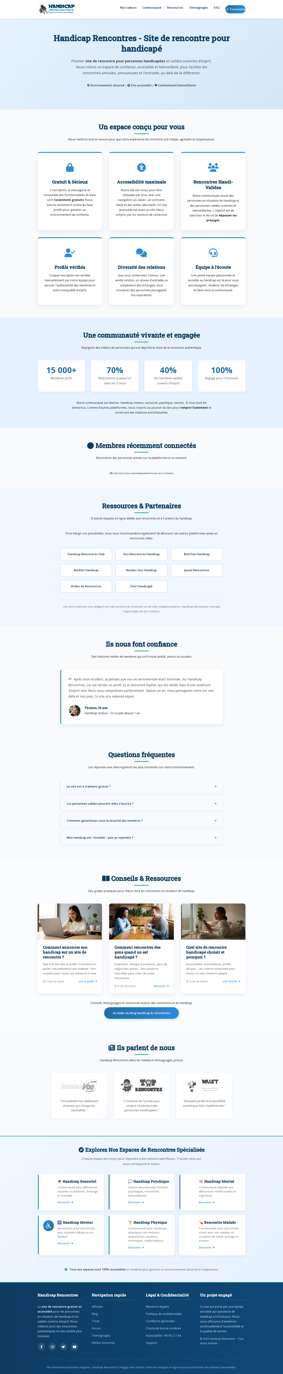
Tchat (95, 1321)
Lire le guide (88, 981)
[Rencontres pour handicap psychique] (141, 1192)
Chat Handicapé (141, 586)
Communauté (151, 8)
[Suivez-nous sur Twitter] (63, 1347)
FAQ (217, 8)
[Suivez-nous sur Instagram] (52, 1347)
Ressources (175, 8)
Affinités (97, 1307)
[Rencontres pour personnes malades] (212, 1235)
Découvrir (161, 986)
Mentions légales (157, 1307)
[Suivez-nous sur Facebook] (41, 1347)
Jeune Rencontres (196, 570)
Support (151, 1343)
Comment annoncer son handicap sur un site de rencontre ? (65, 952)
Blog (95, 1314)
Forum (96, 1328)
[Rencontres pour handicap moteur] (71, 1235)
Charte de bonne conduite (163, 1328)
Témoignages (198, 8)
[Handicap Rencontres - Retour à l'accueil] (56, 9)
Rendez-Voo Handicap (141, 570)
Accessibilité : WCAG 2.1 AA (163, 1336)
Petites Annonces (103, 1343)
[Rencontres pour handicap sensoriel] (71, 1192)
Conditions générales (160, 1321)
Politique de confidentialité (164, 1314)
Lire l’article (231, 981)
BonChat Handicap (197, 554)
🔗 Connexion (235, 9)
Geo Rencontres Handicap (141, 554)
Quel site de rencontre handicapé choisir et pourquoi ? (206, 952)
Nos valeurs (128, 8)
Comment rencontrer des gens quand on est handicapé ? (137, 952)
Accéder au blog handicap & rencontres (141, 1013)
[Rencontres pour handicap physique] (141, 1235)
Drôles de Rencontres (86, 586)
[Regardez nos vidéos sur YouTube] (74, 1347)
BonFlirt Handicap (86, 570)
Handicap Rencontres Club (86, 554)
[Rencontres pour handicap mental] (212, 1192)
